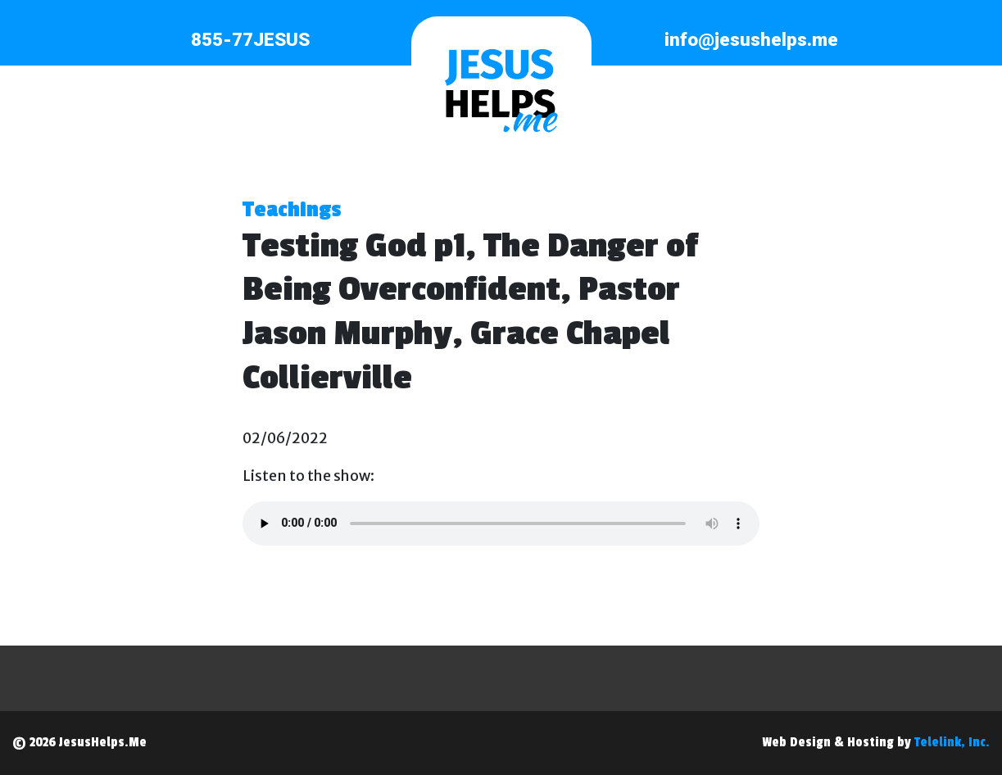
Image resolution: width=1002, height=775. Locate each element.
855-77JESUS (250, 39)
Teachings (292, 209)
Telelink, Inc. (952, 742)
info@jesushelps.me (751, 39)
